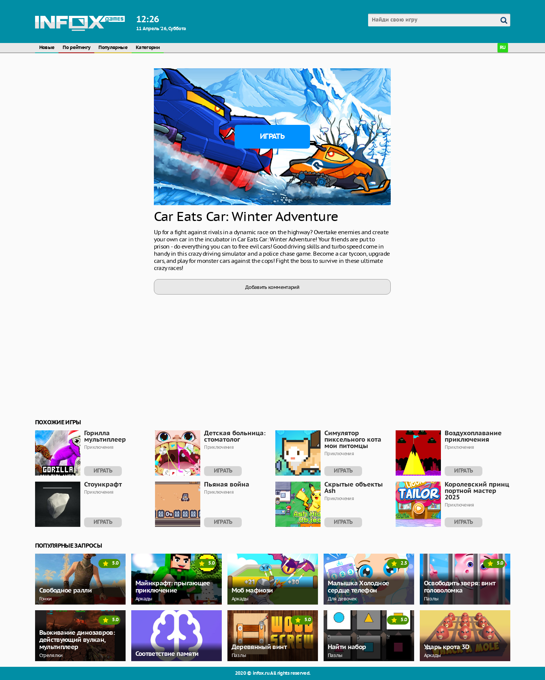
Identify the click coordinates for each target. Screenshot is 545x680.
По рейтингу (76, 48)
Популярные (112, 48)
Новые (47, 48)
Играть (272, 136)
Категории (148, 48)
